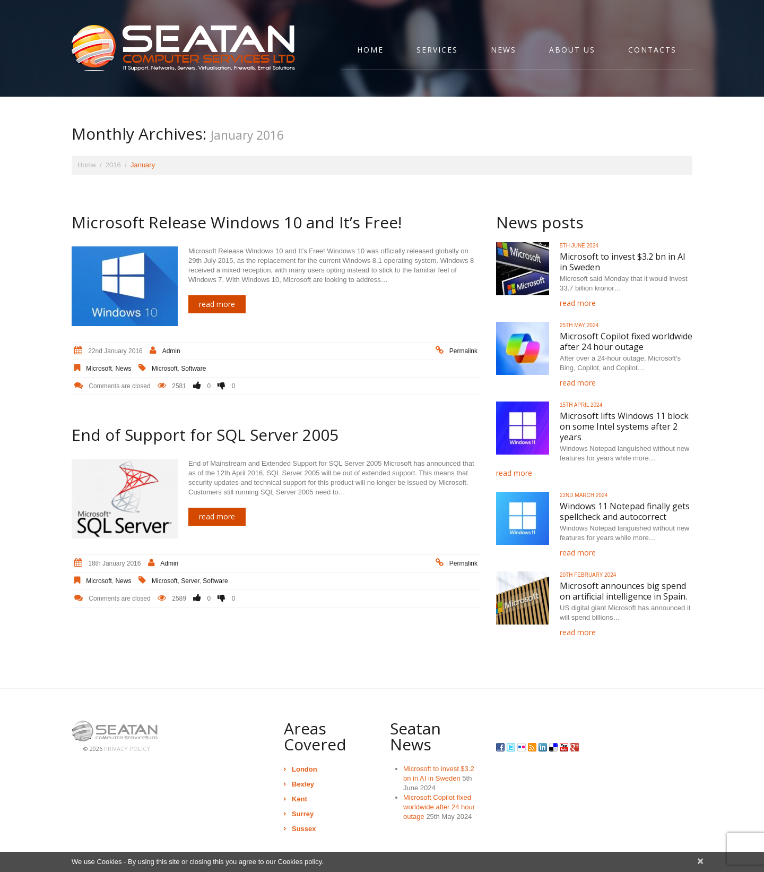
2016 (113, 165)
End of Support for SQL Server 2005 (205, 435)
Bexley (303, 784)
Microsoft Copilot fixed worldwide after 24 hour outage (626, 341)
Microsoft (98, 368)
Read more (217, 304)
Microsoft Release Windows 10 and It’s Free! (237, 222)
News (503, 50)
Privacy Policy (127, 749)
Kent (299, 799)
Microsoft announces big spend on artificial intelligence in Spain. (623, 591)
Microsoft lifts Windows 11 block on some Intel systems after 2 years (624, 426)
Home (370, 50)
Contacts (652, 50)
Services (437, 50)
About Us (572, 50)
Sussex (304, 829)
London (304, 769)
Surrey (303, 814)
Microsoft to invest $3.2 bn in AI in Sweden (622, 262)
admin (171, 351)
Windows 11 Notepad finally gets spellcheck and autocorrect (625, 511)
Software (193, 368)
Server (190, 581)
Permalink (463, 351)
